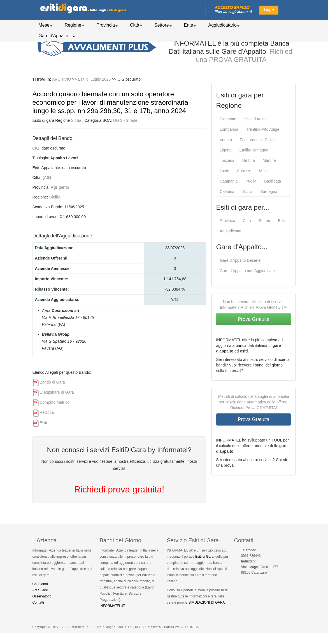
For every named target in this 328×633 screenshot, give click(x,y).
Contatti (38, 602)
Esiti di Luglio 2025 (95, 79)
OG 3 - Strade (125, 120)
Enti (281, 220)
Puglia (250, 181)
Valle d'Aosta (255, 119)
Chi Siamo (40, 584)
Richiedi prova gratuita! (119, 489)
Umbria (248, 160)
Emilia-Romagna (253, 150)
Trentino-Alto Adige (263, 129)
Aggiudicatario (223, 25)
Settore (163, 25)
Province (227, 220)
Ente (190, 25)
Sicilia (76, 120)
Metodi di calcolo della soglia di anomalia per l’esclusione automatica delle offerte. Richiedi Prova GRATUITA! (253, 402)
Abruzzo (244, 171)
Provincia (107, 25)
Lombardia (229, 129)
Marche (269, 160)
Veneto (226, 139)
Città (136, 25)
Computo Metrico (54, 402)
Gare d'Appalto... (57, 35)
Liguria (225, 150)
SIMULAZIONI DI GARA (207, 602)
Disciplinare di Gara (56, 392)
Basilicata (272, 181)
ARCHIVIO (61, 79)
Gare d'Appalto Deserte (240, 260)
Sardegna (268, 191)
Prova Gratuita (253, 319)
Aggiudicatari (231, 231)
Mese (45, 25)
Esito (43, 423)
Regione (74, 25)
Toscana (227, 160)
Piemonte (228, 119)
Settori (264, 220)
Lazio (224, 171)
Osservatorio (42, 596)
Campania (229, 181)
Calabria (227, 191)
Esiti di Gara (204, 557)
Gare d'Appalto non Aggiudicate (247, 270)
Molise (264, 171)
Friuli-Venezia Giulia (257, 139)
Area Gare (40, 590)
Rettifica (46, 412)
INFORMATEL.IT (112, 606)
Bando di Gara (52, 382)
